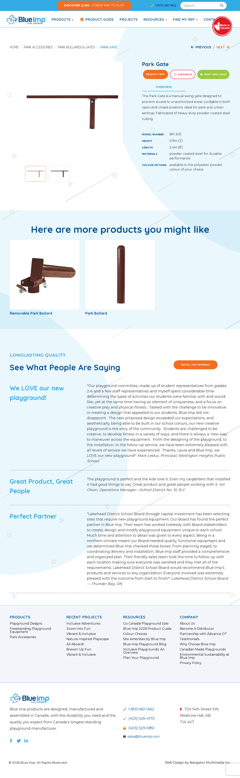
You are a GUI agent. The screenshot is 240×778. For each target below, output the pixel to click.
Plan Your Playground (141, 657)
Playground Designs (26, 623)
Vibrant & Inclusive (81, 634)
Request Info (155, 74)
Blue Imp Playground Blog (144, 644)
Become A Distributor (197, 628)
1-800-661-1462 (138, 709)
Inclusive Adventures (83, 623)
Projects (129, 19)
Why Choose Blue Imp (198, 644)
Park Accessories (38, 47)
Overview (164, 87)
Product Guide (97, 19)
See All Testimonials (195, 364)
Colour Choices (135, 634)
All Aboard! (75, 644)
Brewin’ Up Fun (78, 649)
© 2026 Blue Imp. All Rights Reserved (38, 762)
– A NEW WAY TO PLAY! (94, 5)
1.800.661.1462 (163, 5)
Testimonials (189, 639)
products (63, 19)
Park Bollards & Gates (76, 47)
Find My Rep (185, 19)
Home (14, 47)
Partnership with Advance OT (203, 634)
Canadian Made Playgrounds (203, 649)
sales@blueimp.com (141, 736)
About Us (187, 623)
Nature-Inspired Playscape (87, 639)
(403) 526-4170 (139, 718)
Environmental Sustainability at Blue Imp (204, 656)
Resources (155, 19)
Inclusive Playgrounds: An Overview (143, 651)
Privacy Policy (191, 663)
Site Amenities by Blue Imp (144, 639)
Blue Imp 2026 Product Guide (147, 628)
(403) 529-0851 (138, 728)
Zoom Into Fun (78, 628)
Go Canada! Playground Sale (146, 623)
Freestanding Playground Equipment (30, 630)
